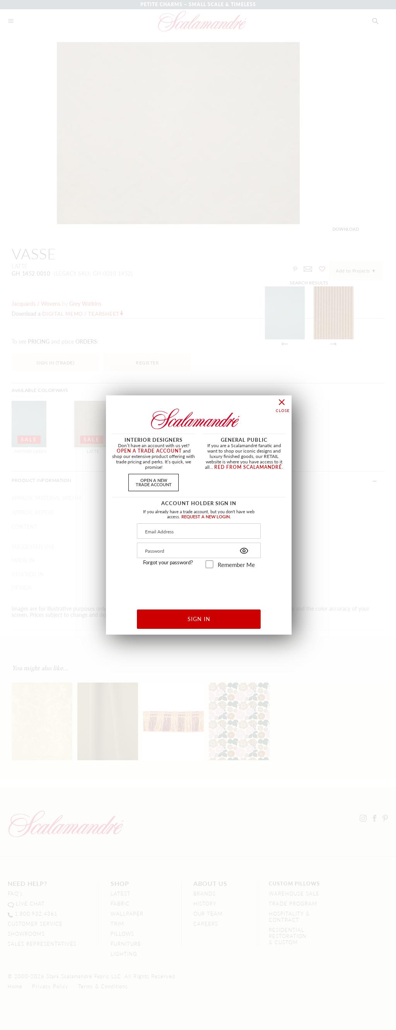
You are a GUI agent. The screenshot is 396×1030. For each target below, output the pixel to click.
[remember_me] (209, 564)
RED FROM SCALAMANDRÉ (248, 467)
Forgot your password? (168, 562)
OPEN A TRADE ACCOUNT (149, 451)
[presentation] (199, 586)
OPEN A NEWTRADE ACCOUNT (154, 482)
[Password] (199, 550)
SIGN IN (199, 619)
